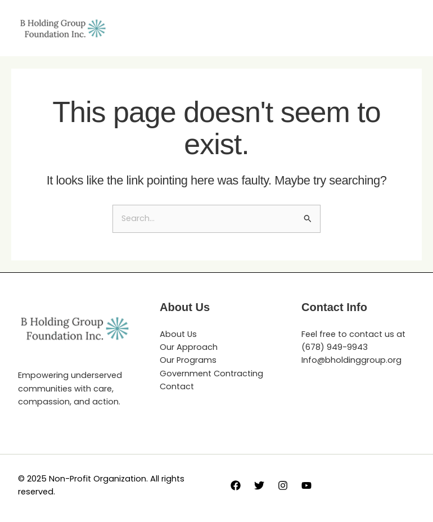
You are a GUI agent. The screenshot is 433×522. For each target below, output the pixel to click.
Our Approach (189, 347)
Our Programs (188, 360)
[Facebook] (236, 485)
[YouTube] (306, 485)
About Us (178, 334)
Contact (177, 386)
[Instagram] (283, 485)
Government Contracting (211, 373)
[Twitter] (259, 485)
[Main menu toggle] (403, 28)
